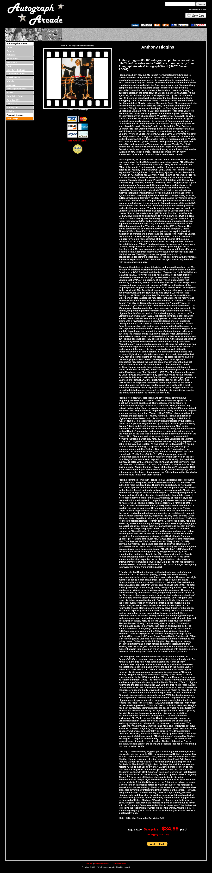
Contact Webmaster (118, 863)
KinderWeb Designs (101, 863)
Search (201, 4)
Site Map (89, 863)
